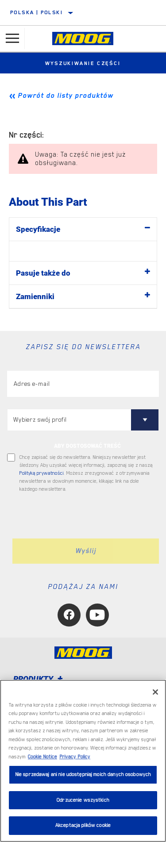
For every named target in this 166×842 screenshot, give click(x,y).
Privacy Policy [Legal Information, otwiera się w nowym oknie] (74, 757)
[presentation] (81, 516)
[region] (83, 761)
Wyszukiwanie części (82, 63)
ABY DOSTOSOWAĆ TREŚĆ (87, 446)
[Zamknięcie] (155, 692)
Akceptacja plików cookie (83, 825)
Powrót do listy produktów (65, 96)
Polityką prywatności (41, 473)
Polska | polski (36, 12)
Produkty (39, 679)
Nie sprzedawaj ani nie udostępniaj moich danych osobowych (83, 774)
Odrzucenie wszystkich (83, 800)
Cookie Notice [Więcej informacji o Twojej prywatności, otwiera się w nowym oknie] (42, 757)
